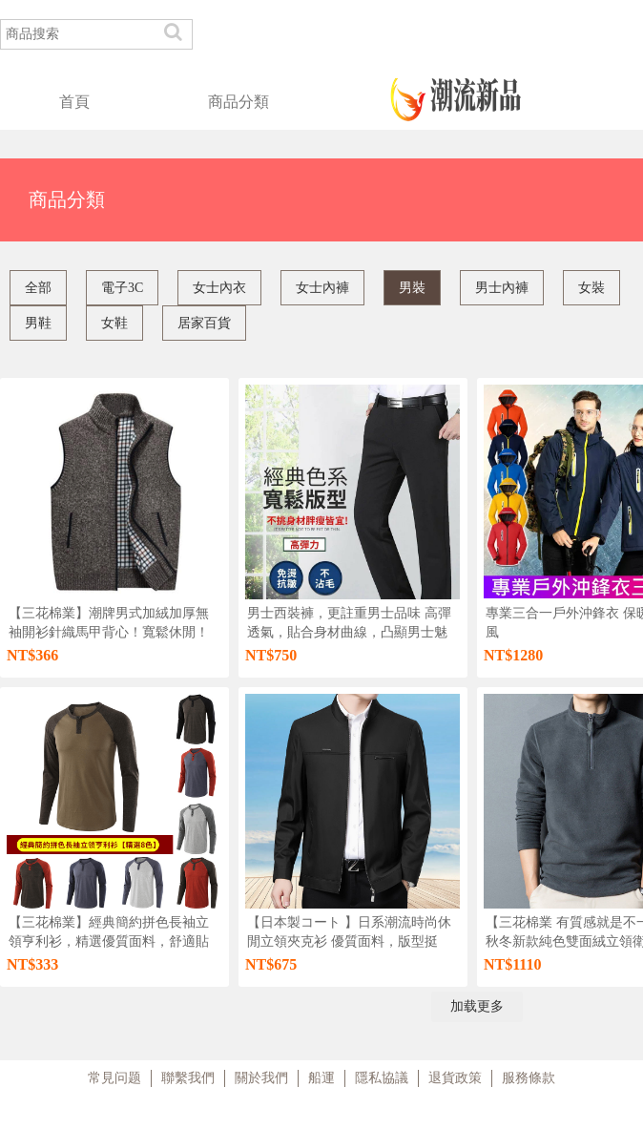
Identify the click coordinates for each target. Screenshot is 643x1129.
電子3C (122, 288)
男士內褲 (502, 288)
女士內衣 (219, 288)
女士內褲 (322, 288)
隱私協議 (381, 1078)
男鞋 (38, 323)
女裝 (591, 288)
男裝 (412, 288)
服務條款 (528, 1078)
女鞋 (114, 323)
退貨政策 (455, 1078)
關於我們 (261, 1078)
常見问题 (114, 1078)
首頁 (74, 102)
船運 (321, 1078)
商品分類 (238, 102)
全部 (38, 288)
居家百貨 (204, 323)
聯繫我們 (188, 1078)
